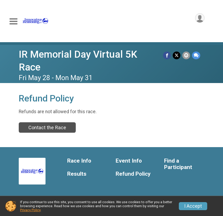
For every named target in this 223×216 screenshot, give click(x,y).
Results (76, 174)
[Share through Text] (196, 55)
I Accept (193, 206)
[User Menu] (200, 18)
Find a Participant (178, 164)
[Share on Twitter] (177, 55)
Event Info (129, 161)
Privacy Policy (30, 210)
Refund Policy (133, 174)
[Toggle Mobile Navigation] (13, 21)
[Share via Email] (186, 55)
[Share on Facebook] (168, 55)
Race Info (79, 161)
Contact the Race (47, 127)
